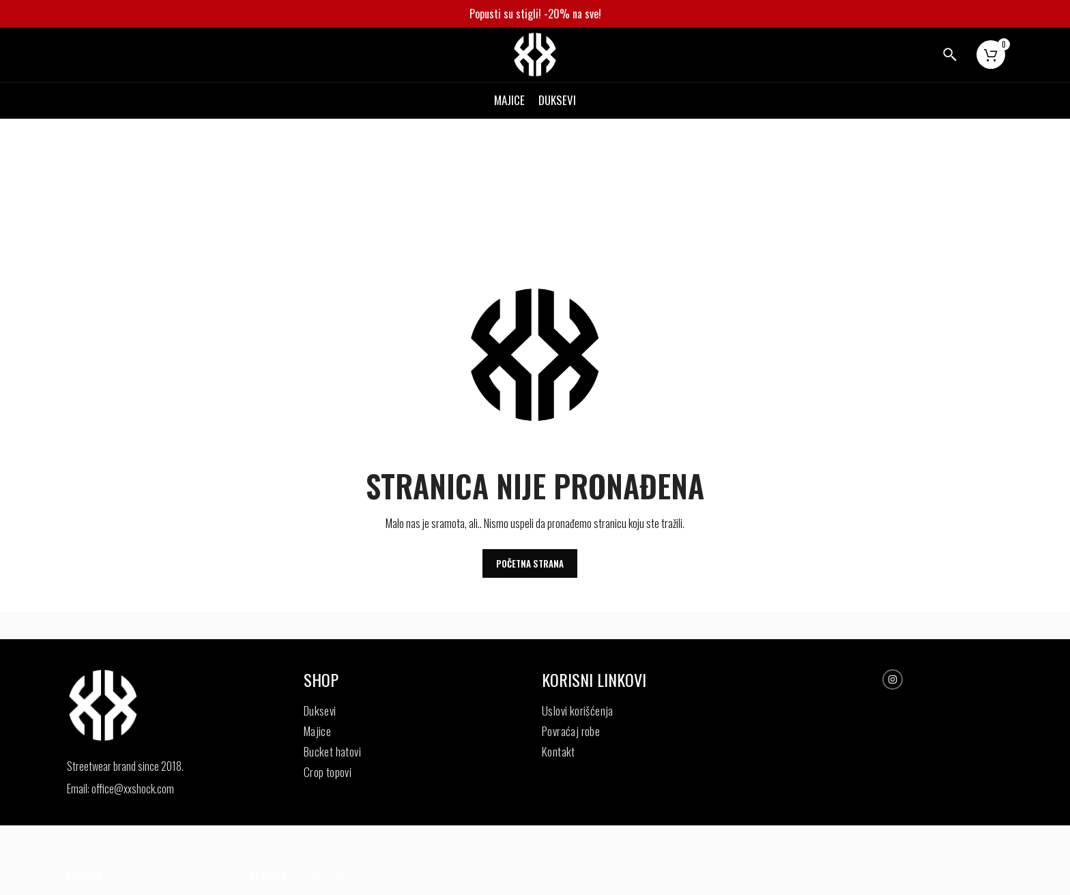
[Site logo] (535, 52)
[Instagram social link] (892, 680)
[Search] (950, 54)
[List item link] (157, 789)
